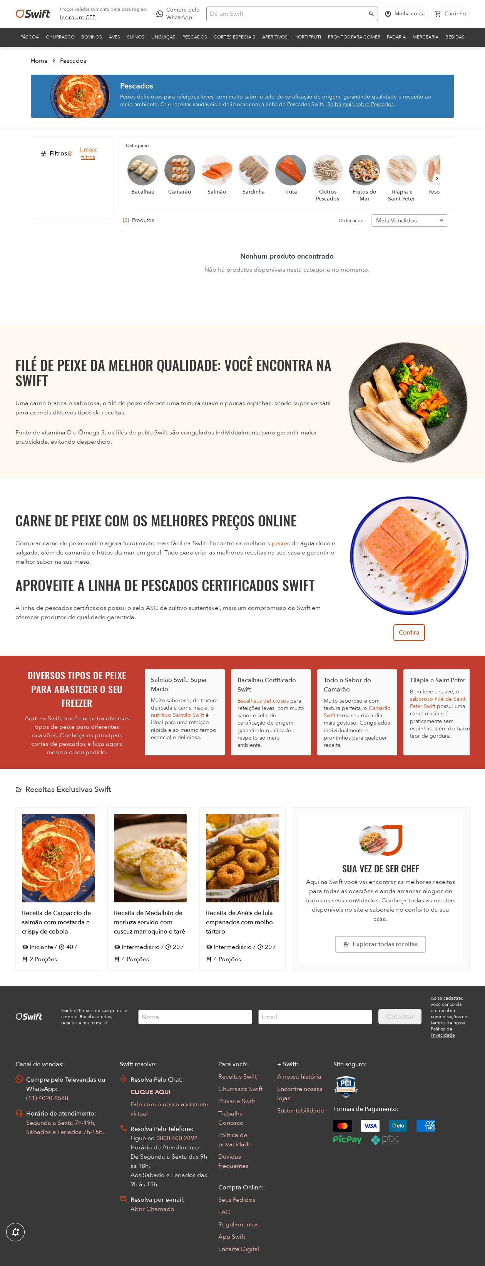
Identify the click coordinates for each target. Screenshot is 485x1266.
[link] (78, 18)
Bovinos (91, 37)
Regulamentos (238, 1224)
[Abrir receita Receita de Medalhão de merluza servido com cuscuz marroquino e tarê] (150, 888)
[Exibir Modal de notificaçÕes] (15, 1232)
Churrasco (60, 37)
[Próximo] (437, 178)
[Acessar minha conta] (404, 14)
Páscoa (29, 37)
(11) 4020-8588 (47, 1098)
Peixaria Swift (236, 1101)
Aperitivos (275, 37)
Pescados (194, 37)
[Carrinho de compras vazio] (450, 14)
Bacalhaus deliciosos (263, 701)
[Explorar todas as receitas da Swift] (380, 944)
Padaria (396, 37)
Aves (114, 37)
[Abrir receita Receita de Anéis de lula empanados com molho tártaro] (242, 888)
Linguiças (163, 37)
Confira (409, 632)
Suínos (135, 37)
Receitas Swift (237, 1076)
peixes (281, 543)
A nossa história (299, 1076)
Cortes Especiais (234, 37)
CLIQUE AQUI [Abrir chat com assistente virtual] (150, 1092)
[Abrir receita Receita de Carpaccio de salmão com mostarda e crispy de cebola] (58, 888)
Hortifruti (307, 37)
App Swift (231, 1237)
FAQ (224, 1212)
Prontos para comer (354, 37)
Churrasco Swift (240, 1089)
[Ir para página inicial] (33, 13)
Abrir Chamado (152, 1209)
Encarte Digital (238, 1249)
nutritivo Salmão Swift (177, 715)
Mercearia (425, 37)
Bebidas (455, 37)
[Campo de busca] (287, 14)
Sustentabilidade (300, 1110)
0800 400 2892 (176, 1138)
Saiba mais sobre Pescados (361, 104)
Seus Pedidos (236, 1200)
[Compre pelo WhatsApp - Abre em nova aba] (179, 14)
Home (39, 61)
